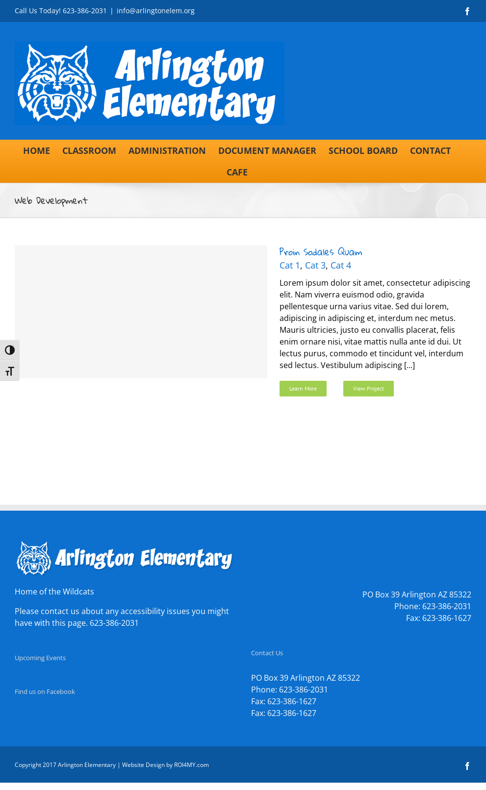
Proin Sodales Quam (321, 252)
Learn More (303, 388)
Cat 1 (290, 265)
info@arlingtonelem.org (156, 10)
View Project (368, 388)
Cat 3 (315, 265)
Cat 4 (341, 265)
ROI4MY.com (191, 765)
